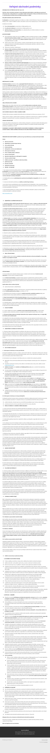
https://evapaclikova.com (7, 193)
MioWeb (46, 742)
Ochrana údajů (45, 739)
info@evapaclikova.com (9, 365)
